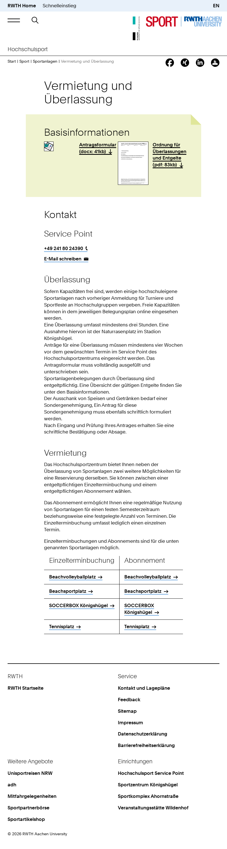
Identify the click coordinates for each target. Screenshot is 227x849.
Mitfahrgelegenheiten (32, 796)
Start (12, 61)
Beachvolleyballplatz (72, 577)
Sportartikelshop (26, 819)
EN (216, 5)
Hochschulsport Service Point (151, 773)
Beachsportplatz (67, 591)
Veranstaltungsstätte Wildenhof (153, 808)
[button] (14, 20)
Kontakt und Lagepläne (144, 688)
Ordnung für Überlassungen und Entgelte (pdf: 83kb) (169, 154)
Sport (24, 61)
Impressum (130, 722)
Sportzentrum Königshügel (148, 784)
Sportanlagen (45, 61)
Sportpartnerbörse (28, 808)
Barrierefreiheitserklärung (146, 745)
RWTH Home (22, 5)
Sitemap (127, 711)
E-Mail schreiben (62, 259)
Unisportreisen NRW (30, 773)
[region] (113, 596)
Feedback (129, 699)
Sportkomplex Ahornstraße (148, 796)
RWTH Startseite (25, 688)
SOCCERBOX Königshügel (64, 609)
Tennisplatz (61, 626)
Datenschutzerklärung (142, 734)
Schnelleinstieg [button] (59, 5)
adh (12, 784)
